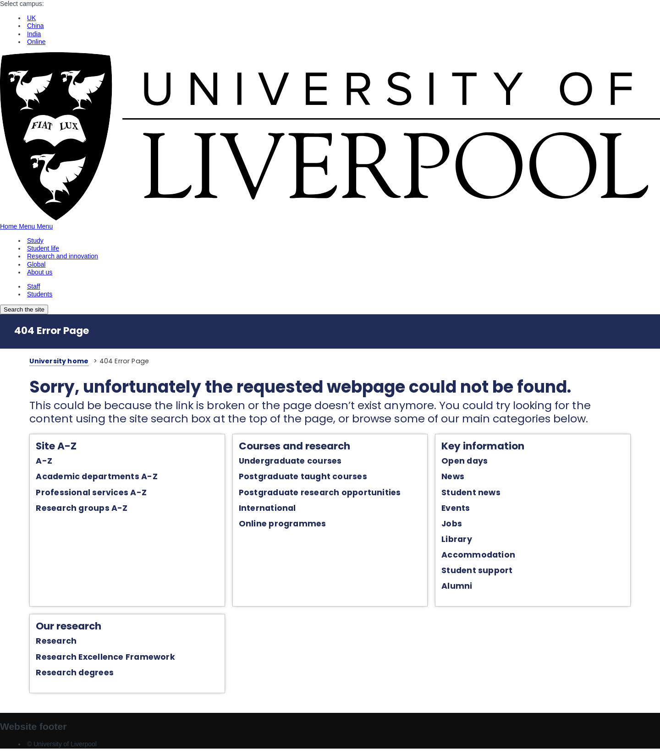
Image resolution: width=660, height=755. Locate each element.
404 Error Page (51, 330)
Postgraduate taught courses (298, 478)
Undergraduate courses (285, 462)
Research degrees (60, 675)
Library (462, 540)
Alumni (462, 587)
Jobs (457, 525)
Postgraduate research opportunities (315, 493)
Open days (470, 462)
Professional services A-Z (76, 493)
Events (461, 509)
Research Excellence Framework (90, 659)
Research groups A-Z (66, 509)
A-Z (29, 462)
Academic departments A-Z (81, 478)
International (263, 509)
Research (41, 643)
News (458, 478)
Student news (476, 493)
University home (43, 361)
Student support (482, 571)
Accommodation (484, 556)
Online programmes (278, 525)
